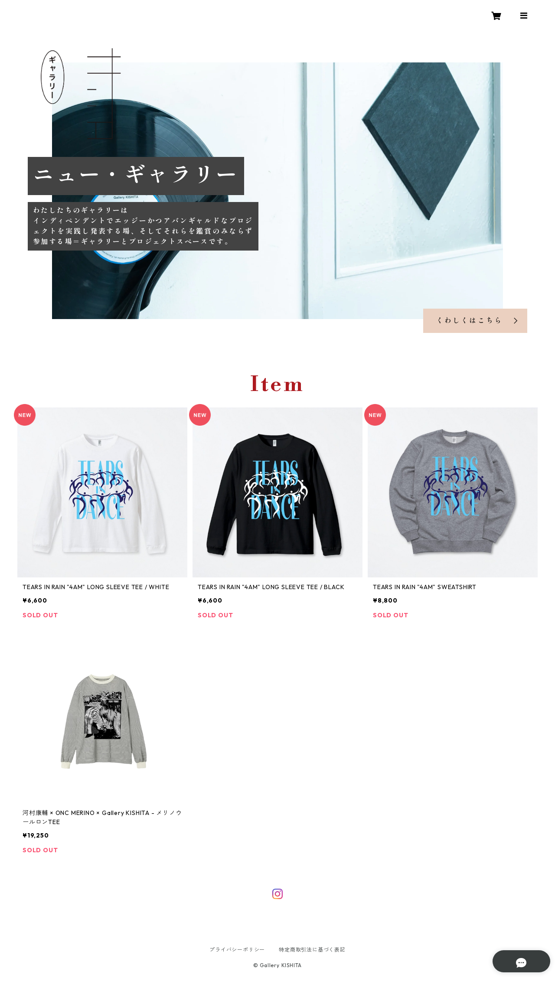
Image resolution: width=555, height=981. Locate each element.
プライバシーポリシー (237, 949)
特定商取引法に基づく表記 (312, 949)
